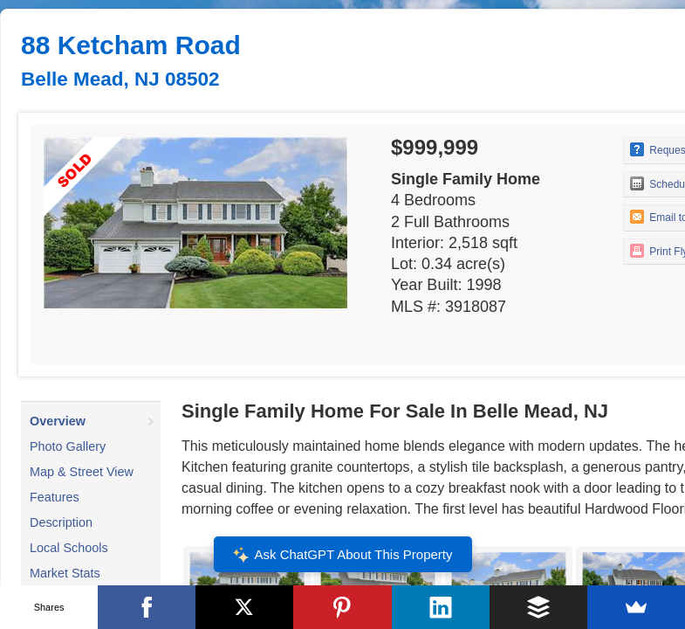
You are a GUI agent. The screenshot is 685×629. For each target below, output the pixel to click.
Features (54, 497)
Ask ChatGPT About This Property (342, 555)
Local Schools (69, 548)
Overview (58, 421)
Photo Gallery (68, 446)
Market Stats (65, 573)
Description (61, 522)
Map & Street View (82, 472)
